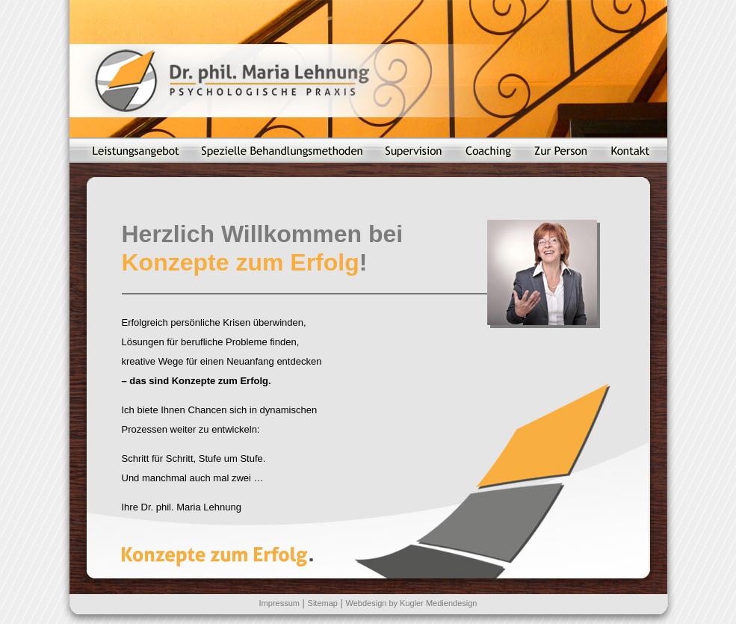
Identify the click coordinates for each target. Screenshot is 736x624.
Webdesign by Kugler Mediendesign (411, 603)
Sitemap (323, 603)
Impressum (279, 603)
